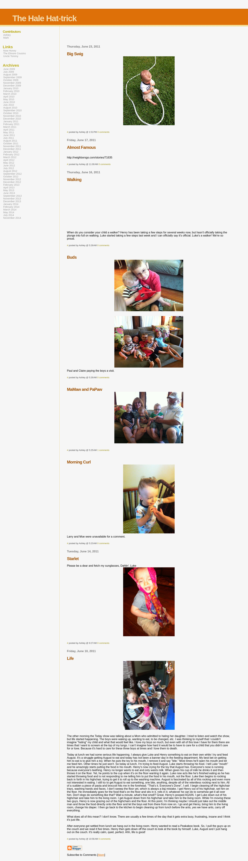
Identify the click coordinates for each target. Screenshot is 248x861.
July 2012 (8, 168)
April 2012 (8, 160)
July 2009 (8, 71)
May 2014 (8, 212)
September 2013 (12, 195)
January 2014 (10, 204)
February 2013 (11, 184)
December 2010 (12, 118)
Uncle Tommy (10, 56)
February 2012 (11, 154)
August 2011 (10, 140)
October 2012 (10, 176)
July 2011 (8, 138)
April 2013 (8, 187)
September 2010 (12, 110)
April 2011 (8, 129)
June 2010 (9, 102)
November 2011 (12, 146)
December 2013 (12, 201)
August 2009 (10, 74)
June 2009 (9, 69)
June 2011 (9, 135)
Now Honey (9, 50)
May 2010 (8, 99)
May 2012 (8, 162)
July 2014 (8, 215)
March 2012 (9, 157)
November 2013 (12, 198)
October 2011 (10, 143)
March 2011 (9, 127)
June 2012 (9, 165)
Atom (101, 854)
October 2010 (10, 113)
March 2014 (9, 209)
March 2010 (9, 93)
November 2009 (12, 82)
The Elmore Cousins (14, 53)
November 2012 (12, 179)
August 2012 (10, 171)
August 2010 (10, 107)
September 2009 (12, 77)
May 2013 (8, 190)
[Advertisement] (148, 37)
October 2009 (10, 80)
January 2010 (10, 88)
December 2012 (12, 182)
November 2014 (12, 217)
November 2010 (12, 116)
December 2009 (12, 85)
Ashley (7, 35)
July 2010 (8, 105)
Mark (6, 37)
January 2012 (10, 151)
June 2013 (9, 193)
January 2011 (10, 121)
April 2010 (8, 96)
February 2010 (11, 91)
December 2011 (12, 149)
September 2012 (12, 173)
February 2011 (11, 124)
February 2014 (11, 206)
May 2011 (8, 132)
